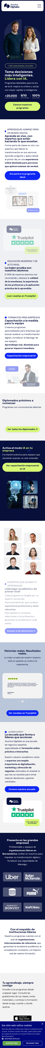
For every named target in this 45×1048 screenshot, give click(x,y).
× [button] (42, 1024)
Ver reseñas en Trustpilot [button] (22, 713)
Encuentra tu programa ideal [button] (22, 175)
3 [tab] (26, 701)
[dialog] (22, 1034)
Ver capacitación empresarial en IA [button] (22, 467)
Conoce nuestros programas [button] (22, 106)
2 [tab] (22, 701)
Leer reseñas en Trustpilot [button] (21, 295)
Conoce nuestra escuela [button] (22, 789)
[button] (22, 1038)
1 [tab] (19, 701)
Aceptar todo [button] (12, 1043)
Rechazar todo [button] (32, 1043)
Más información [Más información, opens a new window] (8, 1036)
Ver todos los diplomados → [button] (22, 429)
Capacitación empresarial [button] (21, 355)
